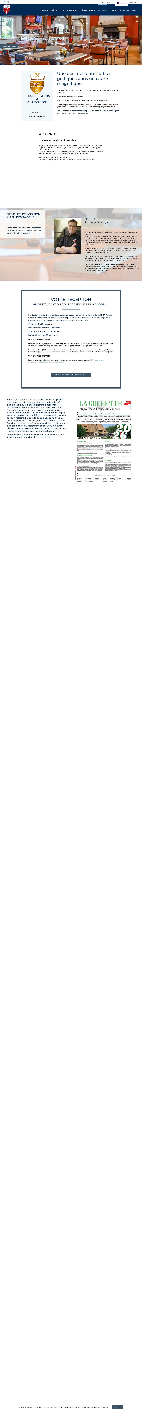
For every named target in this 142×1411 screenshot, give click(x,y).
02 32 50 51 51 (37, 112)
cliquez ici (105, 1407)
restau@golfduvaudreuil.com (37, 116)
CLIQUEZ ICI (43, 437)
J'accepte (117, 1407)
